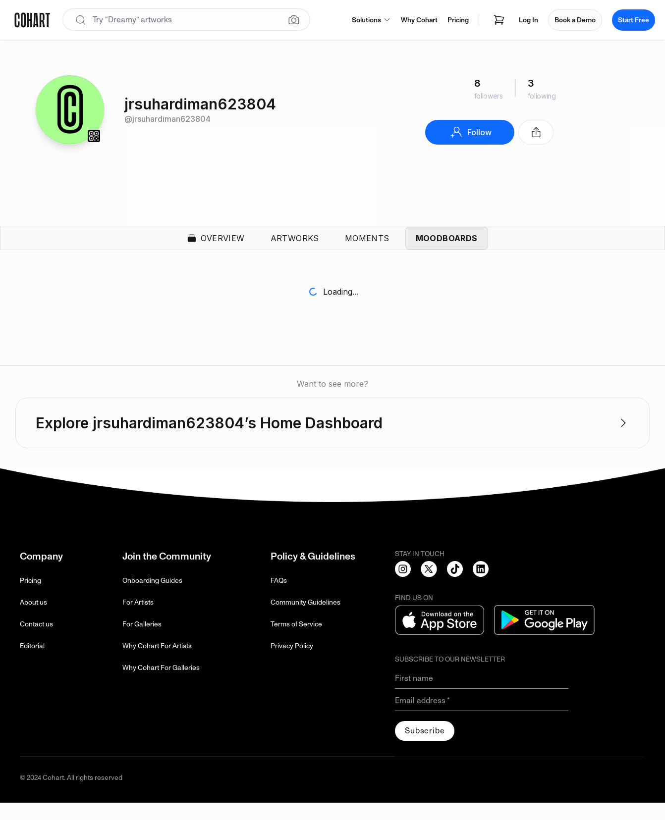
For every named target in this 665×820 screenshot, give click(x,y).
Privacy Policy (292, 663)
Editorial (32, 663)
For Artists (138, 619)
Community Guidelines (305, 619)
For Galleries (142, 641)
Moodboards (447, 247)
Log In (528, 20)
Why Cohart (419, 20)
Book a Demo (575, 20)
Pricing (458, 20)
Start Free (633, 20)
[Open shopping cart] (499, 20)
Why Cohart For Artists (157, 663)
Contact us (36, 641)
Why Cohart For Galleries (161, 685)
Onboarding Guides (152, 598)
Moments (367, 247)
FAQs (279, 598)
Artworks (295, 247)
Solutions (371, 20)
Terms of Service (296, 641)
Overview (215, 247)
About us (33, 619)
